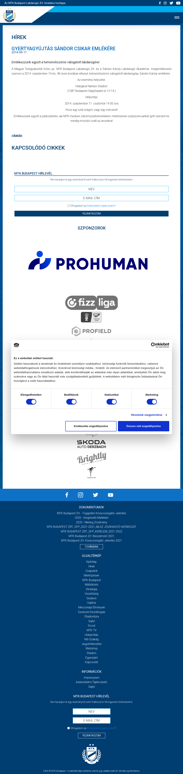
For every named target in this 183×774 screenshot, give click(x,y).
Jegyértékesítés (91, 644)
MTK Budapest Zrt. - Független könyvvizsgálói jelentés (91, 513)
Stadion (91, 653)
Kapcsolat (91, 662)
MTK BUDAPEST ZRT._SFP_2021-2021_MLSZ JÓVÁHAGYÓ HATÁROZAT (91, 526)
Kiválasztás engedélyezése (91, 426)
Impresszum (91, 677)
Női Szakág (91, 639)
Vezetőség (91, 593)
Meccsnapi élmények (91, 607)
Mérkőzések (91, 575)
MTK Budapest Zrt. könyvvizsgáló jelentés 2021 (91, 540)
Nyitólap (91, 561)
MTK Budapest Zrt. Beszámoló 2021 (91, 536)
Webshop (92, 648)
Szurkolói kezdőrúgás (91, 612)
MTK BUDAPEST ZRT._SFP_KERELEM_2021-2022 (91, 531)
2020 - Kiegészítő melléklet (91, 517)
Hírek (91, 566)
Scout (91, 625)
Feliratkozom (92, 213)
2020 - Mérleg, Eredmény (91, 522)
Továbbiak (91, 546)
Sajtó (91, 621)
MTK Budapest (91, 580)
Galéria (91, 602)
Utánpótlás (91, 635)
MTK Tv (92, 630)
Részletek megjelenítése (146, 414)
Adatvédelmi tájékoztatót (101, 205)
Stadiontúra (91, 616)
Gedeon (91, 598)
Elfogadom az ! (93, 205)
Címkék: (17, 136)
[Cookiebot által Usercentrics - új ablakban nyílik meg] (153, 345)
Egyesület (91, 657)
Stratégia (91, 589)
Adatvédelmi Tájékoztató (91, 682)
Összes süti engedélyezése (143, 426)
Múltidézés (91, 584)
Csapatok (91, 571)
